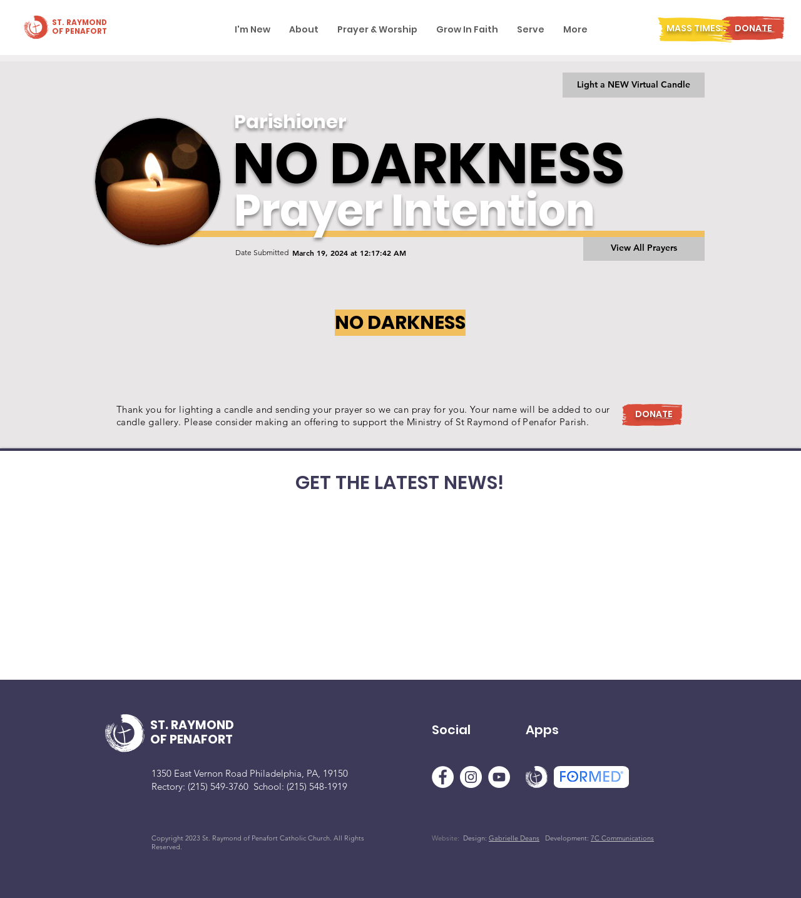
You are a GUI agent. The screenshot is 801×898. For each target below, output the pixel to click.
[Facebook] (443, 777)
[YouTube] (499, 777)
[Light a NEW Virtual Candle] (634, 85)
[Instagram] (471, 777)
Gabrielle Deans (514, 838)
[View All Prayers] (644, 248)
